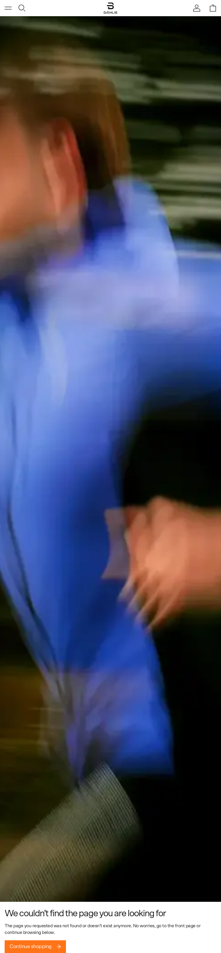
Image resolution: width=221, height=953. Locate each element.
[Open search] (22, 8)
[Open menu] (8, 8)
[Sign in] (197, 8)
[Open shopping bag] (213, 8)
